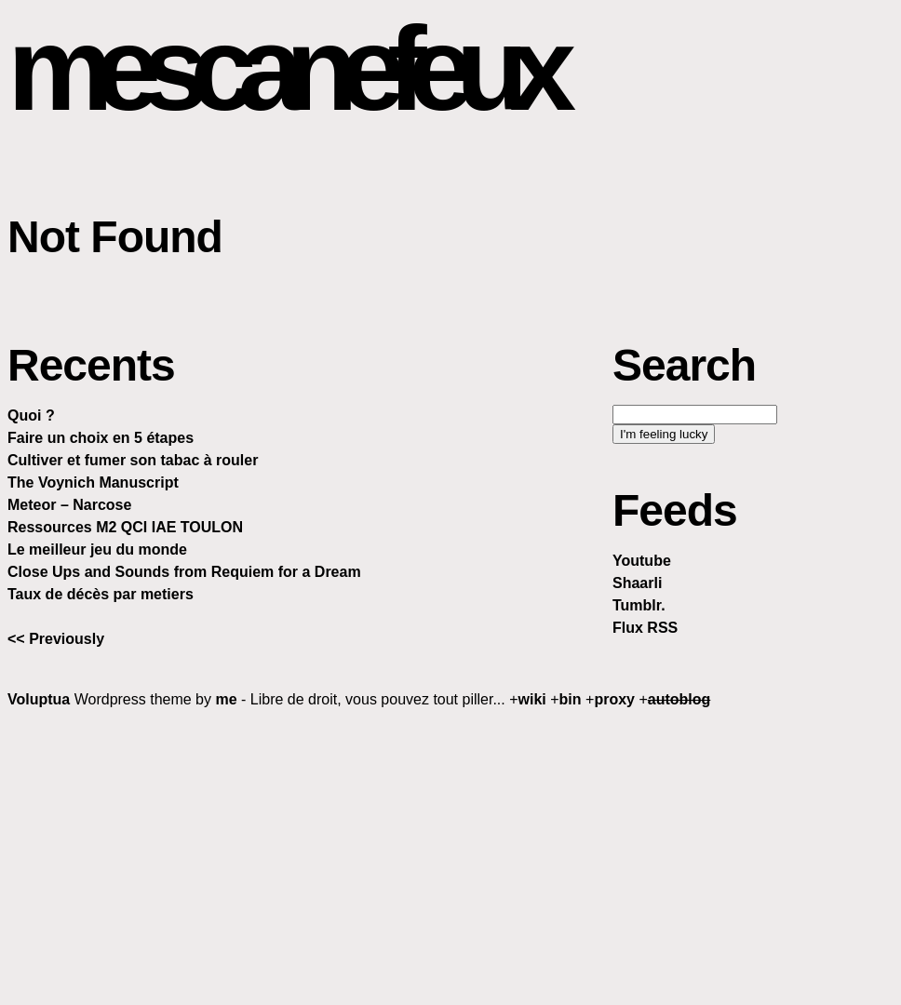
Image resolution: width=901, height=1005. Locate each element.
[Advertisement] (454, 856)
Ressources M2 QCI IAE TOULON (125, 527)
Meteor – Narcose (69, 505)
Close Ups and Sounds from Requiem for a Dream (184, 572)
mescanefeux (282, 68)
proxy (614, 699)
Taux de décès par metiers (100, 594)
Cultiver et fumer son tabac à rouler (132, 460)
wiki (532, 699)
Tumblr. (639, 605)
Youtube (641, 561)
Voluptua (38, 699)
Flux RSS (645, 628)
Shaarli (637, 583)
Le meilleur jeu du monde (97, 549)
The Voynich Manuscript (93, 482)
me (225, 699)
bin (570, 699)
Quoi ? (31, 415)
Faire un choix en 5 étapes (100, 438)
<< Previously (55, 639)
